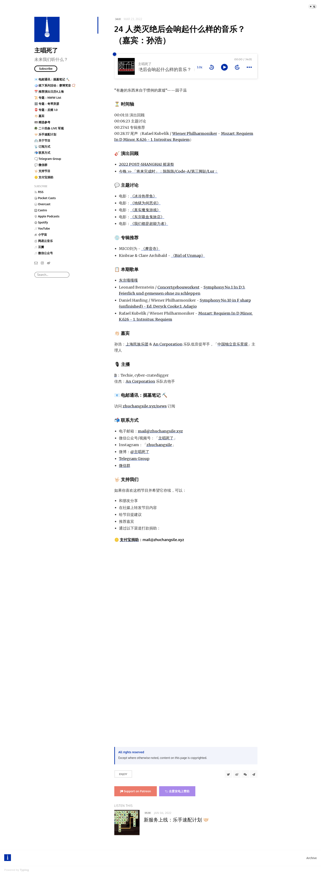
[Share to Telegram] (253, 774)
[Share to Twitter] (228, 774)
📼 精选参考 (42, 122)
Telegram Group (134, 458)
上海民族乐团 (137, 344)
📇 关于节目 (42, 140)
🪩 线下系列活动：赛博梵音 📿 (54, 85)
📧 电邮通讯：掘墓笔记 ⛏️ (51, 79)
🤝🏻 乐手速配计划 (45, 134)
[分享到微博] (237, 774)
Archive (311, 858)
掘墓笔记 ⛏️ (155, 395)
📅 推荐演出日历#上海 (49, 91)
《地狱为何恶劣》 (145, 203)
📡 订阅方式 (42, 146)
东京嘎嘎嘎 (128, 280)
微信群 (124, 465)
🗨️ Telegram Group (47, 158)
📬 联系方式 (42, 152)
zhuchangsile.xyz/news (145, 406)
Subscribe (46, 68)
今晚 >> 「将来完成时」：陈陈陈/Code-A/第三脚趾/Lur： (168, 171)
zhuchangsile (159, 444)
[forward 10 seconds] (237, 67)
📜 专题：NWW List (47, 97)
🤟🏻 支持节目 (42, 171)
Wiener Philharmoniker (194, 133)
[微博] (48, 262)
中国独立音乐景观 (232, 344)
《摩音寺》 (150, 248)
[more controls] (249, 67)
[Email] (36, 262)
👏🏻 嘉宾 (39, 116)
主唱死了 (46, 50)
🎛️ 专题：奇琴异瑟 (46, 103)
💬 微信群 (41, 165)
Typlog (24, 869)
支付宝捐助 (129, 539)
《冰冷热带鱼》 (143, 196)
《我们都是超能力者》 (149, 223)
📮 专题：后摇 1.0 (46, 110)
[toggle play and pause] (224, 67)
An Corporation (167, 344)
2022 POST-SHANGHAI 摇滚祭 (146, 164)
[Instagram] (42, 262)
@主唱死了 (139, 451)
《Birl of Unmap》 (188, 255)
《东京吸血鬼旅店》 (147, 216)
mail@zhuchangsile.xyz (160, 431)
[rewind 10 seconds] (211, 67)
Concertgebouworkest (178, 287)
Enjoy (123, 774)
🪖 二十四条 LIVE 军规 (49, 128)
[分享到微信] (245, 774)
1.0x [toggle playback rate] (199, 67)
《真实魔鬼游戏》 (145, 210)
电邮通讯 (130, 395)
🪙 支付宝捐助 (43, 177)
